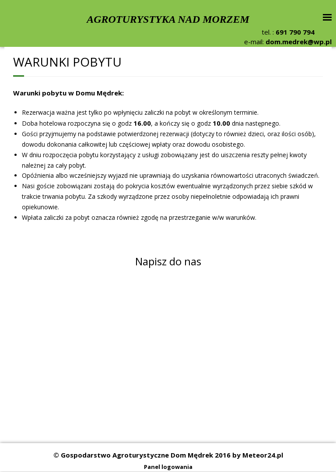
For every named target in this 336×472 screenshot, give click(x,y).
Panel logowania (168, 467)
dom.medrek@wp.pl (299, 41)
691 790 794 (295, 32)
